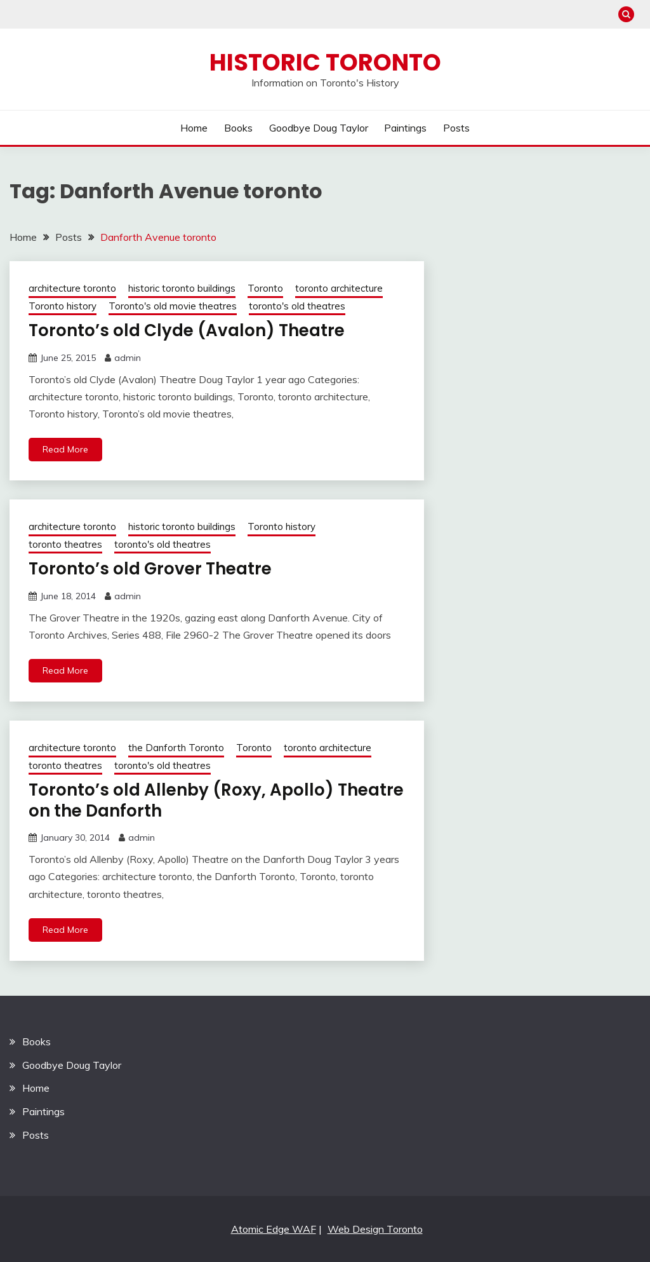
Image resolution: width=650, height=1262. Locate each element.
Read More (65, 449)
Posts (456, 127)
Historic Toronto (325, 62)
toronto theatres (65, 544)
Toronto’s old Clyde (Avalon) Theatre (187, 330)
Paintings (405, 127)
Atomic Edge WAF (273, 1229)
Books (238, 127)
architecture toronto (72, 288)
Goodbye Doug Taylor (318, 127)
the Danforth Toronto (176, 748)
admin (127, 357)
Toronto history (62, 306)
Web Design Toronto (375, 1229)
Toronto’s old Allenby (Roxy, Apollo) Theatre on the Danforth (216, 800)
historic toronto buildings (181, 288)
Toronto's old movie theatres (173, 306)
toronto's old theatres (297, 306)
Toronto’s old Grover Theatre (150, 568)
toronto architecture (339, 288)
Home (194, 127)
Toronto (265, 288)
